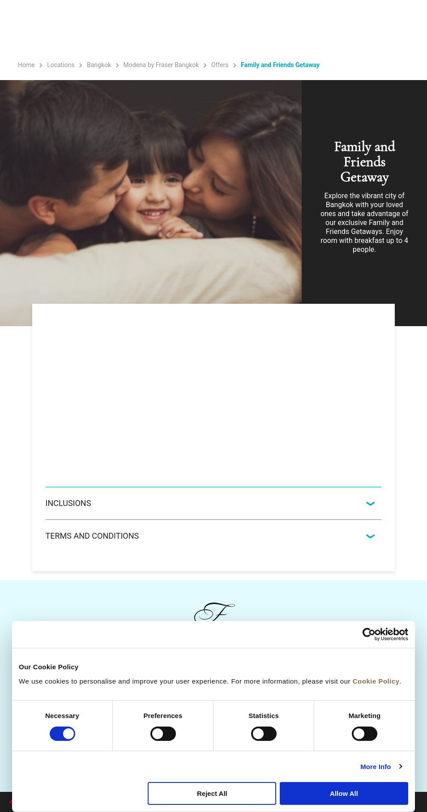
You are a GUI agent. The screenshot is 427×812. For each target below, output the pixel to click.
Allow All (344, 793)
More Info (375, 766)
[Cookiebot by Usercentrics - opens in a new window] (369, 634)
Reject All (212, 793)
